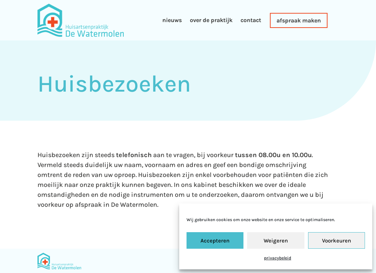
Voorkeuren (336, 240)
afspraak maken (298, 20)
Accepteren (214, 240)
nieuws (172, 20)
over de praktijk (211, 20)
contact (251, 20)
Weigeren (276, 240)
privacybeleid (277, 257)
